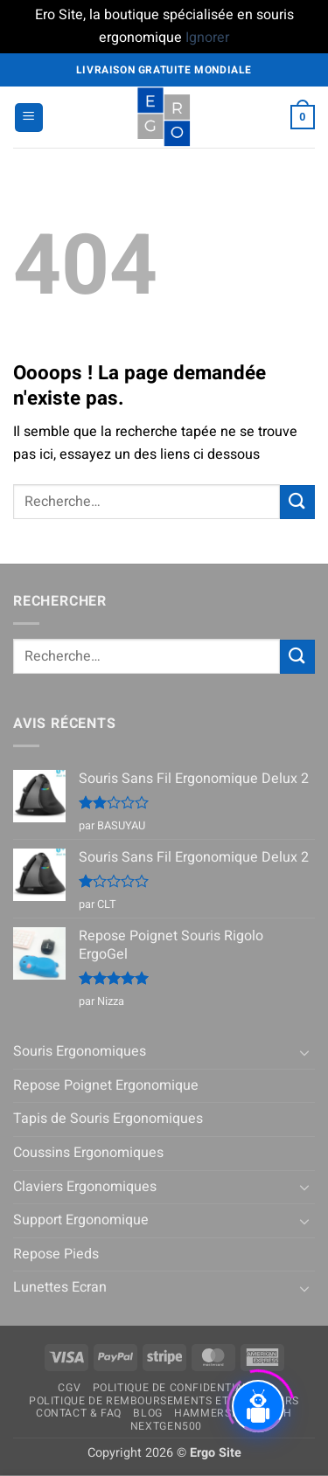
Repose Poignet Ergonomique (106, 1085)
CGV (69, 1388)
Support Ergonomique (81, 1219)
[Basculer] (304, 1052)
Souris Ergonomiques (79, 1051)
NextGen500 (166, 1426)
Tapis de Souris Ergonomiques (108, 1118)
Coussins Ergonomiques (88, 1152)
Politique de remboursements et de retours (164, 1401)
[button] (29, 117)
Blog (147, 1413)
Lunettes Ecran (60, 1287)
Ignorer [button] (207, 37)
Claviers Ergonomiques (85, 1186)
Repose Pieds (56, 1254)
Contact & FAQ (79, 1413)
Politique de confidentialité (179, 1388)
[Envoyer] (297, 502)
